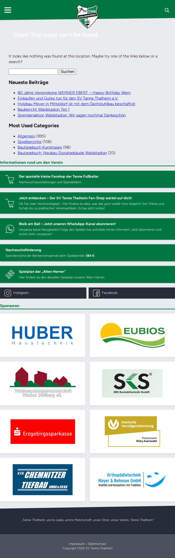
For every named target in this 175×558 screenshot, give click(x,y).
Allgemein (26, 136)
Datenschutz (97, 544)
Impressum (77, 544)
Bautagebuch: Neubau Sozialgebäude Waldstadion (62, 152)
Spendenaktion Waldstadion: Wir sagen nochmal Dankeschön (72, 115)
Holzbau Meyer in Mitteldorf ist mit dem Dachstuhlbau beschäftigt (76, 103)
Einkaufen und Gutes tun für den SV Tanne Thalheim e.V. (68, 98)
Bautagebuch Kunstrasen (40, 147)
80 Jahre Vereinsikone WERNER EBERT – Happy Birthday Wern (74, 92)
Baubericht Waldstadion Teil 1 (43, 109)
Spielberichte (29, 141)
